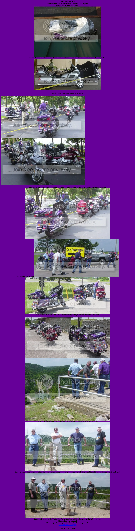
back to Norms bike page (67, 525)
